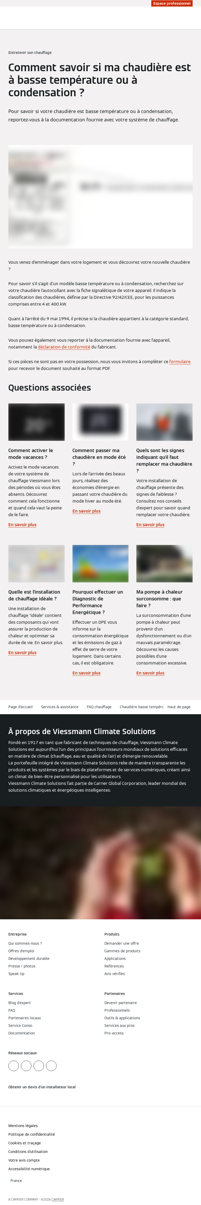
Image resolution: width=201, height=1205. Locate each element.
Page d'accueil (20, 707)
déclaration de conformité (64, 347)
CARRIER (58, 1199)
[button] (180, 707)
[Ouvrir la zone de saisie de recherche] (186, 18)
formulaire (180, 361)
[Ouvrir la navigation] (194, 18)
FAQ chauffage (99, 707)
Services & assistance (60, 707)
